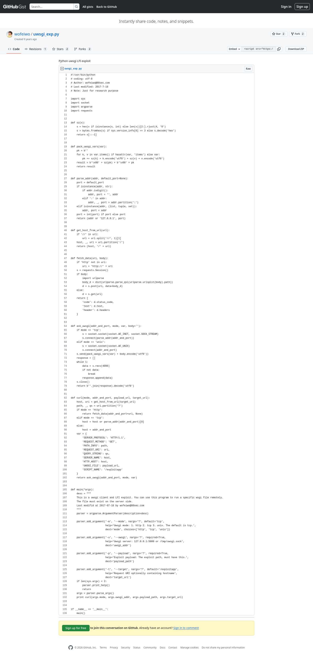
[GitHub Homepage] (70, 647)
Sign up (302, 6)
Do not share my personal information (223, 647)
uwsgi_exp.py (46, 34)
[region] (156, 344)
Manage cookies (189, 647)
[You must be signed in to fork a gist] (298, 34)
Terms (103, 647)
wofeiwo (22, 34)
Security (125, 647)
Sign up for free (75, 628)
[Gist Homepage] (14, 6)
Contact (172, 647)
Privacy (114, 647)
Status (136, 647)
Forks (83, 49)
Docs (162, 647)
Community (150, 647)
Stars (60, 49)
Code (14, 49)
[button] (278, 49)
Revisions (36, 49)
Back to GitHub (106, 7)
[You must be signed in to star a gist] (278, 34)
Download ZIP (296, 49)
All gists (88, 7)
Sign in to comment (186, 628)
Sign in (286, 6)
